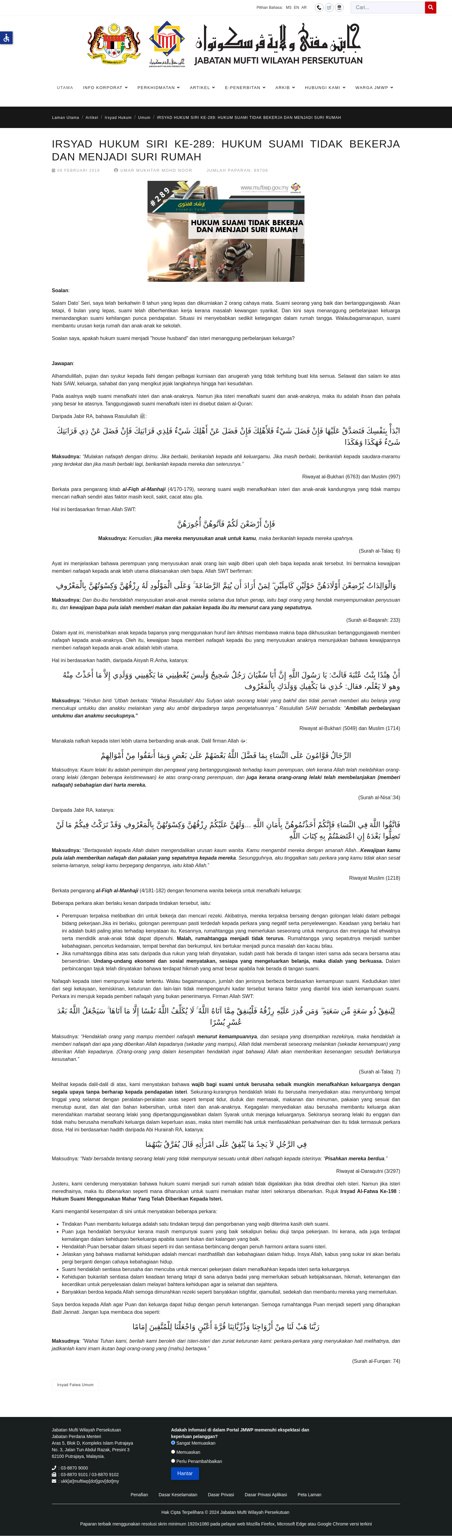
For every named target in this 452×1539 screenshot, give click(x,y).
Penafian (139, 1494)
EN (296, 7)
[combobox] (388, 8)
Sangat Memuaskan (193, 1443)
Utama (65, 87)
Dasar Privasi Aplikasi (266, 1494)
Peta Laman (309, 1494)
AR (304, 7)
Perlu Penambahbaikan (196, 1461)
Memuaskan (185, 1452)
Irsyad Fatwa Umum (75, 1385)
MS (289, 7)
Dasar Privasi (221, 1494)
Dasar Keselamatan (178, 1494)
